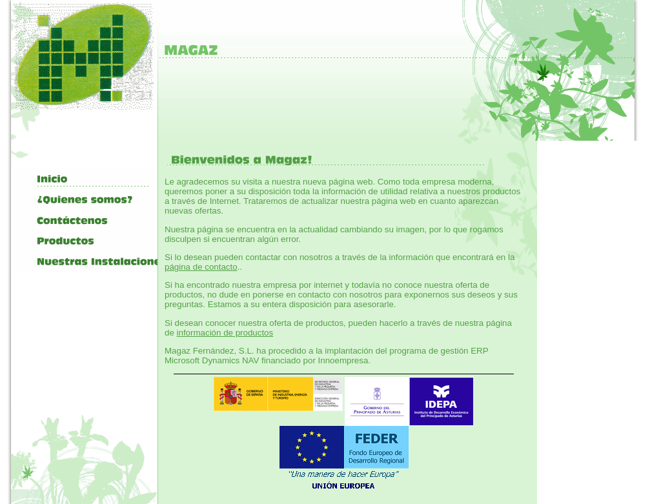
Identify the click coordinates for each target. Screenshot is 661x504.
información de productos (225, 333)
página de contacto (201, 267)
